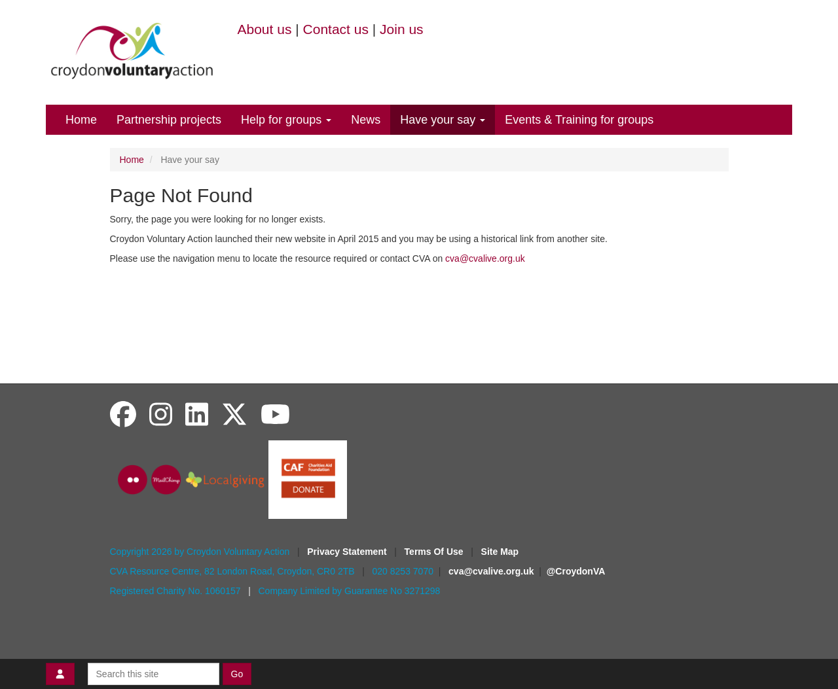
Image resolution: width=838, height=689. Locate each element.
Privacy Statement (348, 551)
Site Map (500, 551)
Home (81, 119)
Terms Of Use (435, 551)
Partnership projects (169, 119)
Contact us (336, 29)
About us (265, 29)
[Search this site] (153, 674)
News (365, 119)
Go (237, 674)
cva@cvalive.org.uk (485, 258)
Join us (402, 29)
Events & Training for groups (579, 119)
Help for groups (286, 119)
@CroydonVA (576, 571)
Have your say (442, 119)
